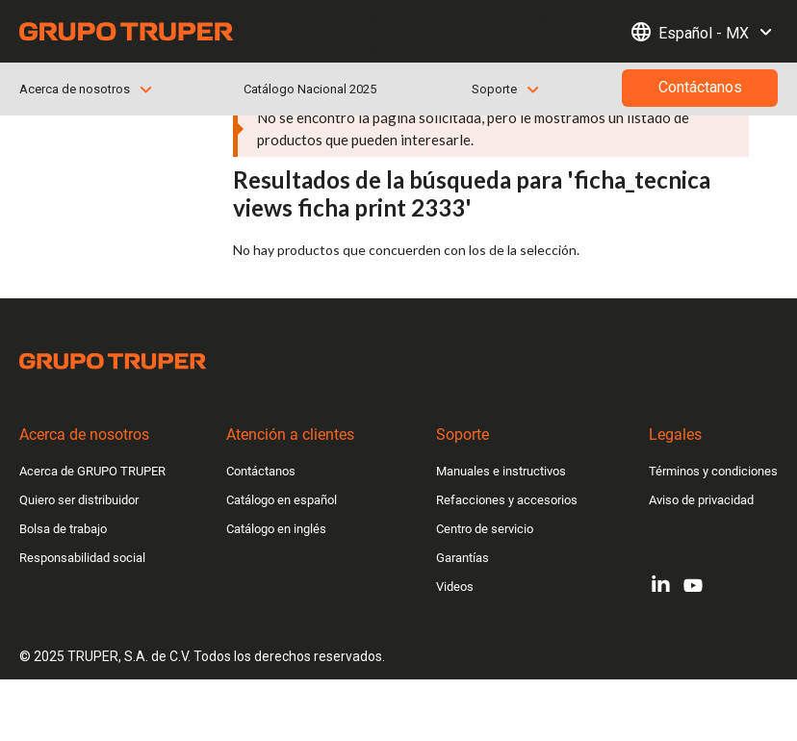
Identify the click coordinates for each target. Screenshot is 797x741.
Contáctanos (261, 471)
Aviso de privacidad (701, 500)
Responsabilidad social (82, 557)
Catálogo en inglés (276, 529)
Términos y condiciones (713, 471)
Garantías (462, 557)
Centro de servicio (484, 529)
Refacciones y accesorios (507, 500)
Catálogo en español (281, 500)
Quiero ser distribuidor (79, 500)
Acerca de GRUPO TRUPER (92, 471)
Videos (455, 586)
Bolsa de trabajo (63, 529)
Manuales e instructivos (501, 471)
